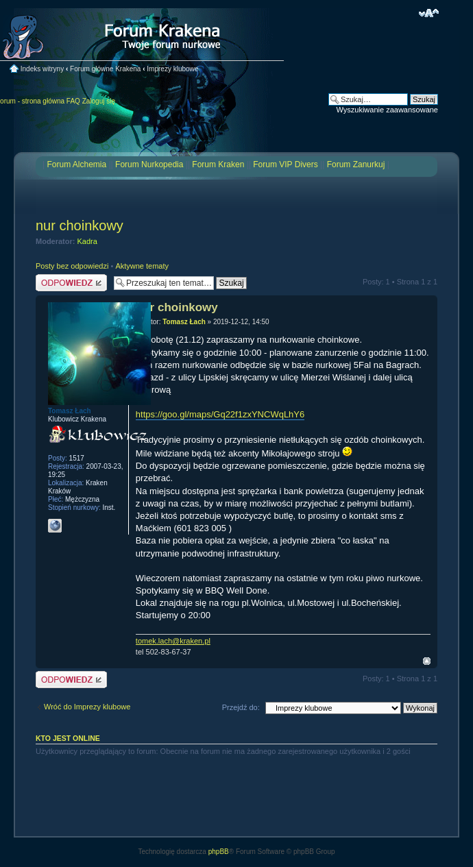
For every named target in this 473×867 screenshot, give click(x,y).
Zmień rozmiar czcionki (429, 13)
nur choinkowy (79, 225)
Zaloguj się (98, 101)
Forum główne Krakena (105, 69)
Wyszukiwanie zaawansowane (387, 110)
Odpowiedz (71, 282)
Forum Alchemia (76, 164)
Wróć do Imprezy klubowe (87, 707)
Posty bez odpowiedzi (72, 266)
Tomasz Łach (184, 322)
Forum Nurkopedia (149, 164)
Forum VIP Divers (285, 164)
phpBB (218, 851)
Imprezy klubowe (172, 69)
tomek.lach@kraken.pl (173, 641)
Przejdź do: (241, 707)
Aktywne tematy (142, 266)
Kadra (87, 241)
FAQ (73, 101)
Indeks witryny (42, 69)
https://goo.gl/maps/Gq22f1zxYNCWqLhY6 (220, 414)
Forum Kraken (218, 164)
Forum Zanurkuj (356, 164)
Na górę (426, 661)
